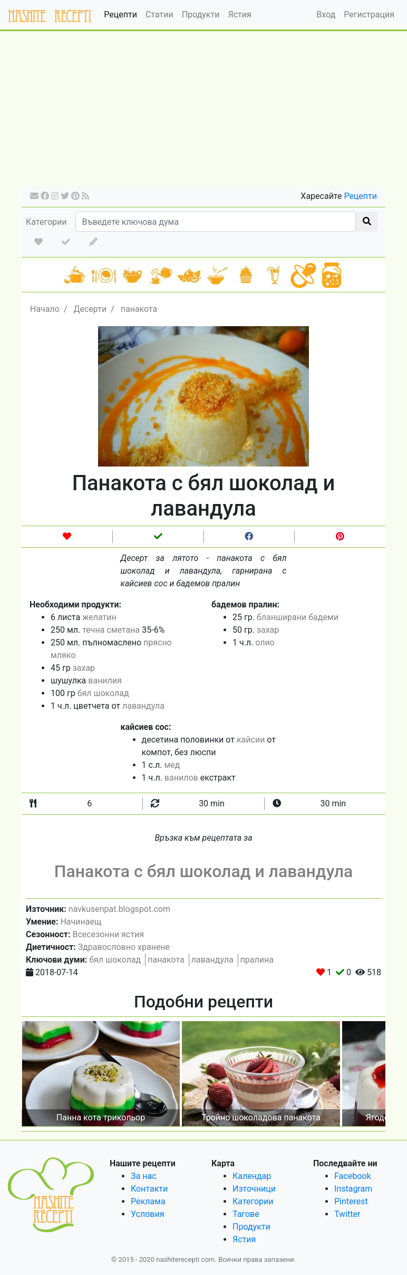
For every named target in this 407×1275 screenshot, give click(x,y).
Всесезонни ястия (107, 934)
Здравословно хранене (124, 947)
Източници (254, 1189)
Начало (45, 309)
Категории (46, 222)
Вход (325, 14)
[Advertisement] (203, 112)
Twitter (347, 1214)
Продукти (201, 14)
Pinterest (351, 1201)
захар (84, 668)
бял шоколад (103, 693)
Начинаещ (80, 922)
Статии (159, 14)
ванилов (181, 778)
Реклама (148, 1201)
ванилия (105, 680)
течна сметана (111, 630)
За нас (143, 1176)
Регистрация (369, 14)
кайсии (251, 740)
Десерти (89, 309)
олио (265, 643)
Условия (147, 1214)
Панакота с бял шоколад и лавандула (203, 871)
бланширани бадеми (297, 617)
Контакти (149, 1189)
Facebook (352, 1176)
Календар (251, 1176)
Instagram (353, 1189)
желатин (99, 617)
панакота (139, 309)
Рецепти (120, 14)
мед (172, 765)
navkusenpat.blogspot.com (119, 909)
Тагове (245, 1214)
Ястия (239, 14)
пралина (257, 960)
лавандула (143, 706)
